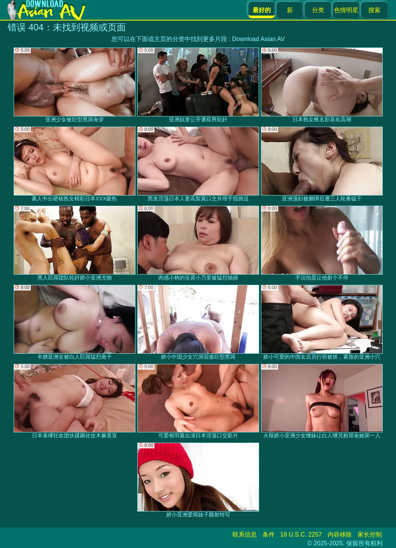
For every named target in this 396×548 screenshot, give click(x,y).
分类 (318, 10)
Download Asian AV (258, 39)
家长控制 (370, 534)
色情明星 (346, 10)
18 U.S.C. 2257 (301, 534)
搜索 (374, 10)
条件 (268, 534)
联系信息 (244, 534)
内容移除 (340, 534)
